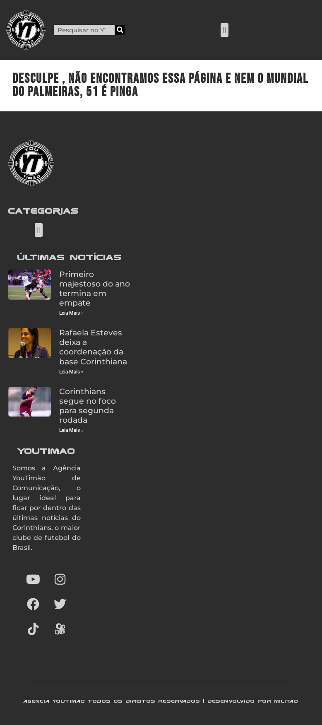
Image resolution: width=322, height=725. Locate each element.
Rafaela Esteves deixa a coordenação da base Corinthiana (93, 347)
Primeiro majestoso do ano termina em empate (94, 288)
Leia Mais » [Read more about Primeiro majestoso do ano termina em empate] (71, 313)
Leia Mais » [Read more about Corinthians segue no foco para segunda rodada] (71, 430)
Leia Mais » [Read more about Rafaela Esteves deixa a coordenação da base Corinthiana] (71, 372)
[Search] (120, 30)
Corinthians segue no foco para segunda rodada (87, 405)
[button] (224, 30)
